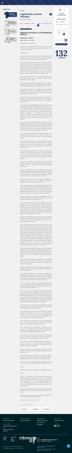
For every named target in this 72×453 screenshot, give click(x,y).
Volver (22, 11)
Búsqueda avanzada (61, 44)
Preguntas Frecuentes (59, 420)
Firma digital (40, 424)
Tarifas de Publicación (25, 420)
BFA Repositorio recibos (42, 420)
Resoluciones (27, 23)
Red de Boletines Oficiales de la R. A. (10, 426)
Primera (21, 23)
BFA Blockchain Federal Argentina (8, 430)
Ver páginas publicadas (25, 29)
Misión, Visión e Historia (8, 420)
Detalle (32, 23)
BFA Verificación (40, 422)
